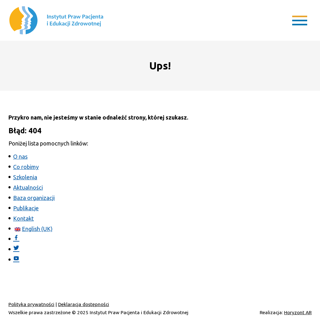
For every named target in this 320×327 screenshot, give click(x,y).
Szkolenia (25, 177)
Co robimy (26, 167)
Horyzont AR (298, 312)
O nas (20, 156)
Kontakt (23, 218)
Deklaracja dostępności (83, 304)
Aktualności (28, 187)
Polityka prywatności (31, 304)
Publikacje (26, 208)
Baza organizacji (34, 198)
